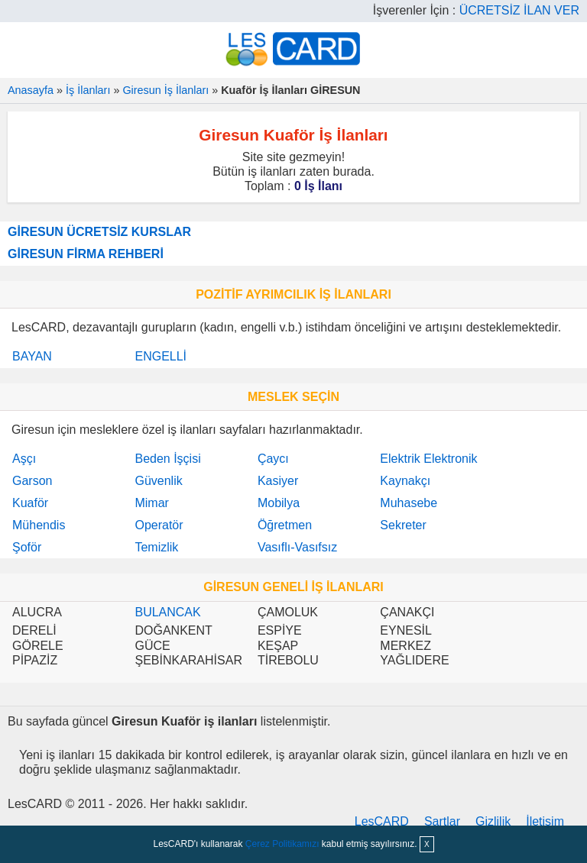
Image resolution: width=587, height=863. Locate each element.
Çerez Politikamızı (282, 844)
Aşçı (24, 458)
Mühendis (38, 525)
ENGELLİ (160, 356)
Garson (32, 480)
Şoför (26, 547)
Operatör (159, 525)
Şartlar (442, 821)
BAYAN (32, 356)
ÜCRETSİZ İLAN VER (519, 10)
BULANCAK (167, 612)
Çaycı (273, 458)
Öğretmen (285, 525)
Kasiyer (278, 480)
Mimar (151, 502)
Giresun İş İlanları (165, 90)
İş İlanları (88, 90)
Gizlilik (493, 821)
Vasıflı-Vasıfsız (297, 547)
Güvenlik (158, 480)
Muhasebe (408, 502)
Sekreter (403, 525)
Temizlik (156, 547)
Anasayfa (31, 90)
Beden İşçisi (167, 458)
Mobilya (279, 502)
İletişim (545, 821)
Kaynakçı (405, 480)
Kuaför (30, 502)
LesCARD (382, 821)
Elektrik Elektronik (428, 458)
